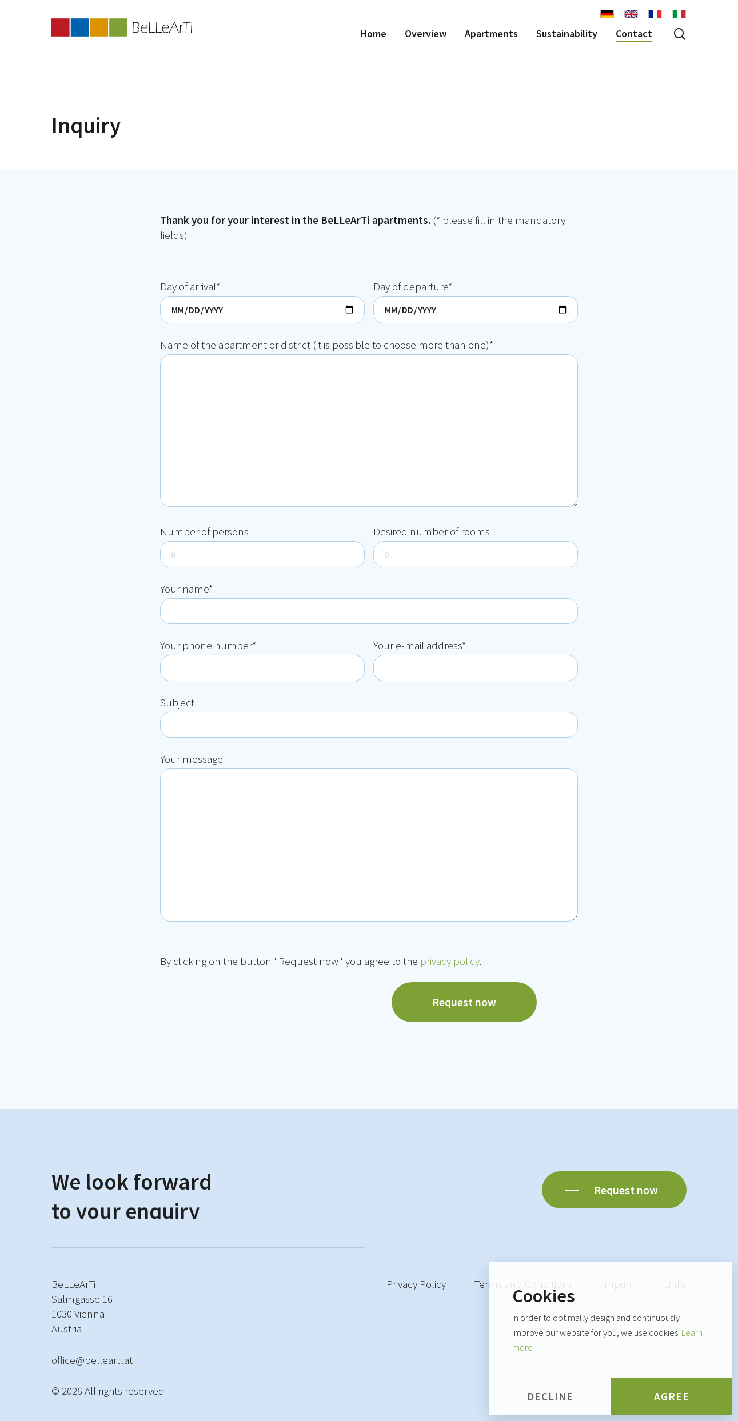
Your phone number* (262, 659)
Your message (369, 838)
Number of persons (262, 546)
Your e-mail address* (475, 659)
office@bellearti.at (92, 1360)
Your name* (369, 603)
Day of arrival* (262, 301)
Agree (671, 1396)
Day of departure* (475, 301)
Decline (550, 1396)
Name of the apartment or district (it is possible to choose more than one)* (369, 424)
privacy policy (450, 961)
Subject (369, 716)
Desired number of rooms (475, 546)
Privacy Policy (416, 1284)
